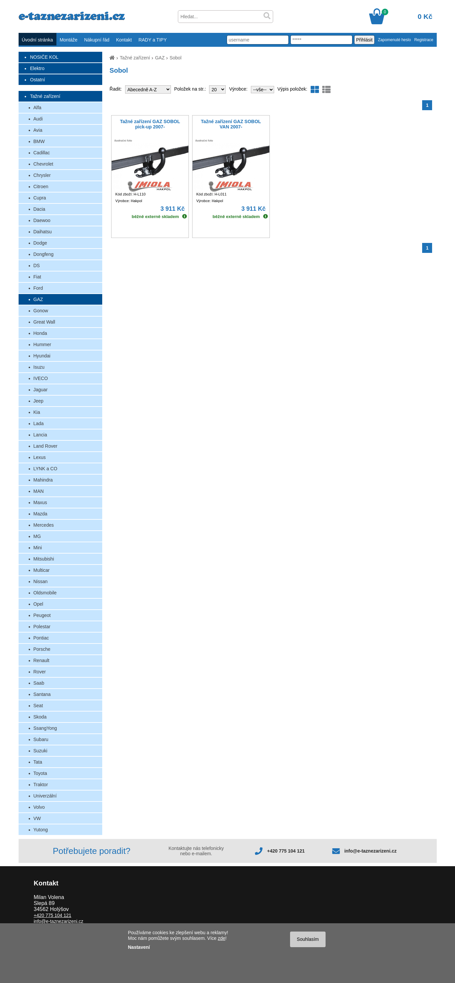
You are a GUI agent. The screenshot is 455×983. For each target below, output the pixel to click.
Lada (39, 423)
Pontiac (41, 638)
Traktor (41, 784)
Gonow (41, 310)
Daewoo (42, 220)
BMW (39, 141)
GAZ (38, 299)
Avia (38, 130)
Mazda (40, 513)
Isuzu (39, 367)
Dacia (39, 209)
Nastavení (139, 947)
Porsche (42, 649)
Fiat (37, 276)
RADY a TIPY (152, 39)
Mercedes (44, 525)
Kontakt (124, 39)
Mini (38, 547)
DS (37, 265)
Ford (38, 288)
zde (221, 938)
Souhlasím (308, 939)
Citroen (41, 186)
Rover (40, 671)
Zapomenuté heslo (394, 40)
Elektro (37, 68)
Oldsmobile (45, 592)
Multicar (42, 570)
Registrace (423, 40)
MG (37, 536)
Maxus (40, 502)
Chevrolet (43, 164)
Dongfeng (44, 254)
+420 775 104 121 (286, 851)
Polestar (42, 626)
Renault (41, 660)
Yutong (41, 829)
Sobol (176, 57)
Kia (37, 412)
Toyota (40, 773)
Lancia (40, 434)
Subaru (41, 739)
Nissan (41, 581)
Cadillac (42, 152)
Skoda (40, 716)
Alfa (37, 107)
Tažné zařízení (45, 96)
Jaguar (41, 389)
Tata (38, 762)
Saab (39, 683)
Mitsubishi (44, 559)
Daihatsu (43, 231)
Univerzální (45, 795)
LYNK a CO (45, 468)
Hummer (42, 344)
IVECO (41, 378)
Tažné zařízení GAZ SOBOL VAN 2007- (231, 124)
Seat (38, 705)
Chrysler (42, 175)
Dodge (40, 243)
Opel (38, 604)
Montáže (69, 39)
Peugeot (42, 615)
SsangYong (45, 728)
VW (37, 818)
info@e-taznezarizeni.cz (370, 851)
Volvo (39, 807)
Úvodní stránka (37, 39)
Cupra (40, 197)
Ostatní (37, 79)
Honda (40, 333)
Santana (42, 694)
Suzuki (40, 750)
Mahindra (43, 480)
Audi (38, 118)
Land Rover (45, 446)
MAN (39, 491)
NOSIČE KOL (44, 57)
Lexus (40, 457)
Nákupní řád (96, 39)
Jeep (38, 401)
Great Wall (44, 322)
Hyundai (42, 355)
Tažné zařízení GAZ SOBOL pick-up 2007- (150, 124)
